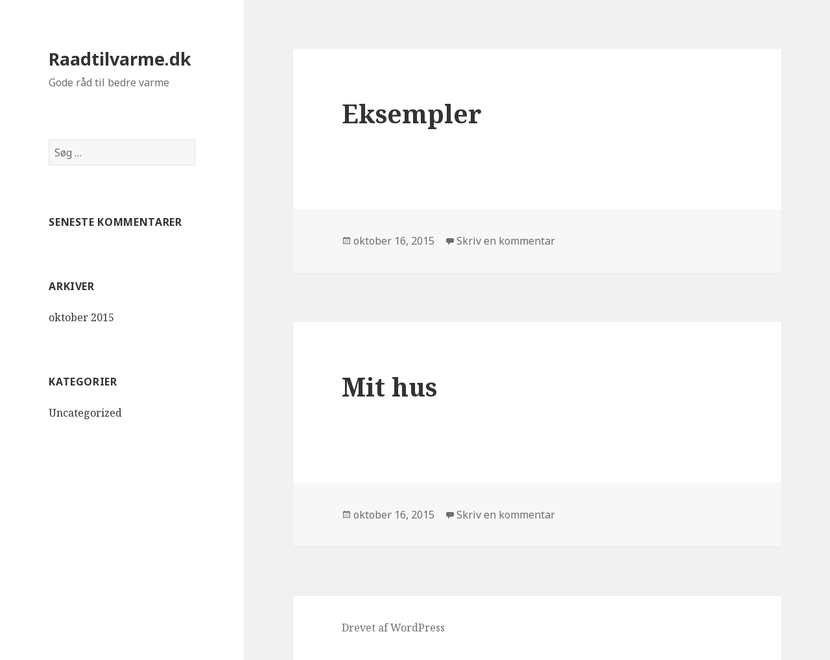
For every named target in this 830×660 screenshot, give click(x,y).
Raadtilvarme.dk (120, 59)
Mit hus (389, 386)
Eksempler (412, 113)
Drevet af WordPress (393, 627)
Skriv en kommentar (505, 241)
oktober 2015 (81, 317)
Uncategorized (85, 413)
